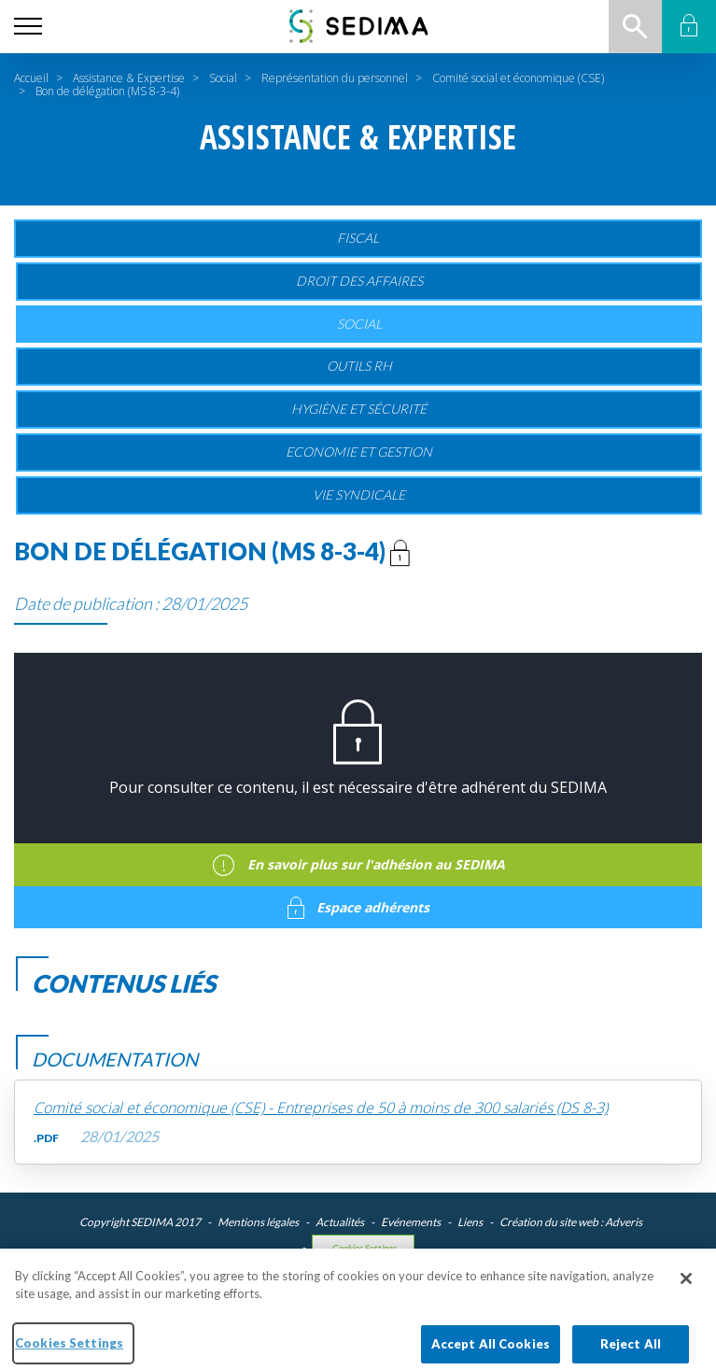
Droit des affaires (359, 281)
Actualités (340, 1222)
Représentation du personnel (334, 78)
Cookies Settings (363, 1248)
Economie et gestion (359, 451)
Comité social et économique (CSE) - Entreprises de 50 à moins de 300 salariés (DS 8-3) (321, 1108)
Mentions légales (258, 1222)
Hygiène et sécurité (359, 409)
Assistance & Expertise (129, 78)
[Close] (686, 1286)
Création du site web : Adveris (570, 1222)
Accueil (31, 78)
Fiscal (358, 238)
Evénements (411, 1222)
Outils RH (359, 366)
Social (223, 78)
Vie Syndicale (359, 494)
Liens (470, 1222)
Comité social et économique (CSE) (518, 78)
